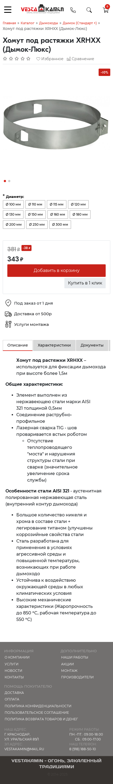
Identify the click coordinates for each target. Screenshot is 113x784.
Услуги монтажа (31, 324)
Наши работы (74, 657)
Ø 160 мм (57, 214)
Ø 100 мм (13, 204)
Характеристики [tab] (54, 345)
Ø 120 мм (78, 204)
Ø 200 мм (14, 224)
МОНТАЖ (69, 671)
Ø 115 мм (57, 204)
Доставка (14, 693)
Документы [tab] (92, 345)
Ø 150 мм (35, 214)
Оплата (12, 699)
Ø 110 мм (35, 204)
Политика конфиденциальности (38, 706)
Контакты (14, 677)
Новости (13, 671)
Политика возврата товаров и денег (41, 719)
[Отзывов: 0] (17, 58)
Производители (77, 677)
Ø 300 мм (60, 224)
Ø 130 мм (13, 214)
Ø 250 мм (37, 224)
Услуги (11, 664)
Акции (67, 664)
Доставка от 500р (33, 313)
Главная (9, 23)
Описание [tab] (17, 345)
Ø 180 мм (80, 214)
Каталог (27, 23)
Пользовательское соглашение (37, 712)
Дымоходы (48, 23)
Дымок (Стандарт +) (80, 23)
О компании (17, 657)
